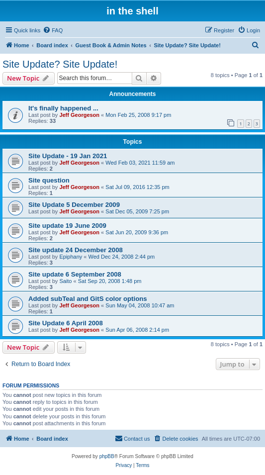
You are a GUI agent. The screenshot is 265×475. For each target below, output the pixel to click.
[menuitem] (53, 30)
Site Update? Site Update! (59, 64)
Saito (65, 281)
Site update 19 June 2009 (67, 225)
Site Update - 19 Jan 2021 (67, 156)
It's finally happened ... (63, 108)
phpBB (106, 456)
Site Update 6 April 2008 (65, 323)
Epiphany (70, 257)
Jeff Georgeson (79, 115)
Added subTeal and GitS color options (87, 298)
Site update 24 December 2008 (75, 250)
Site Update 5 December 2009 (74, 204)
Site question (49, 180)
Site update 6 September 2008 (74, 274)
